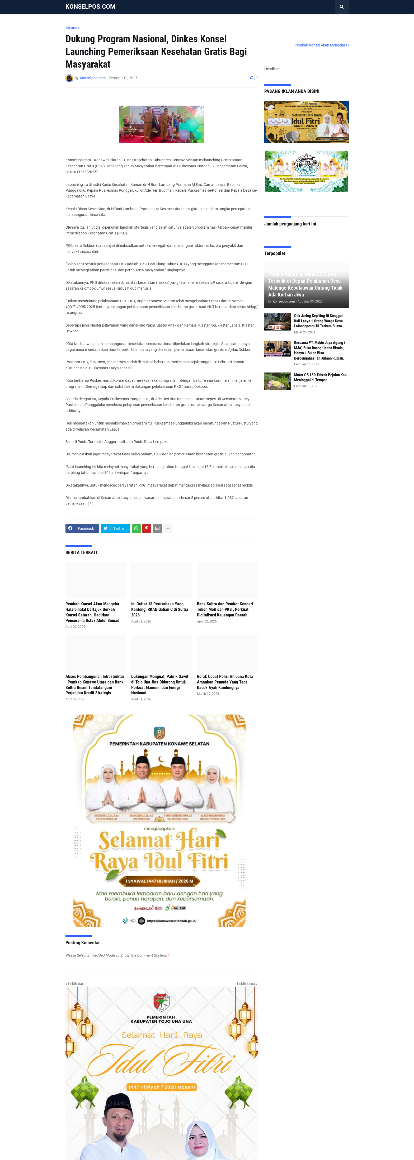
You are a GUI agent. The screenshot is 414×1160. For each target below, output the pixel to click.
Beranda (72, 27)
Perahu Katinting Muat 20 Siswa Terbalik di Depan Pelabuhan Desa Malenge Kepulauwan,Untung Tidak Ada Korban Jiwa (305, 284)
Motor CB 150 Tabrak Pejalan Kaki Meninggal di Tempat (320, 377)
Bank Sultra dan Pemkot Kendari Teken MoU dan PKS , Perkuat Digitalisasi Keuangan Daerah (225, 609)
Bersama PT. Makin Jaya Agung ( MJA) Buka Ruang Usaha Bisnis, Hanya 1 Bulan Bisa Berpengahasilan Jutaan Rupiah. (319, 350)
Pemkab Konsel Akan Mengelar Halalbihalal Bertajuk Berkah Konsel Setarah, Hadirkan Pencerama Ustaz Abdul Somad (92, 612)
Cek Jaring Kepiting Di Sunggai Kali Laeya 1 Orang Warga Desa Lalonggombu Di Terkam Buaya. (318, 320)
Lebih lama (246, 984)
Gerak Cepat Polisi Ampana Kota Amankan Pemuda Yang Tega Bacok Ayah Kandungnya (225, 682)
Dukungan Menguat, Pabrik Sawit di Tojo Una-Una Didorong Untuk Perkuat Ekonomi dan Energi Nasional (159, 684)
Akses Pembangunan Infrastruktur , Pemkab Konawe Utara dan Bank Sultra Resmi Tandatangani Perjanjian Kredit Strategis (94, 684)
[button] (342, 7)
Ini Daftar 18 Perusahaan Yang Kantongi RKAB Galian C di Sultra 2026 (159, 609)
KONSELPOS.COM (90, 6)
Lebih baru (77, 984)
